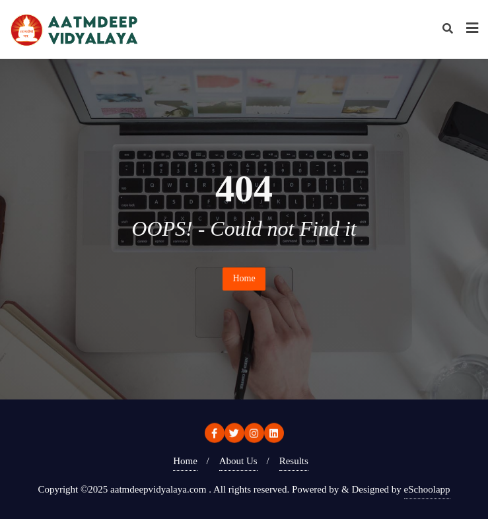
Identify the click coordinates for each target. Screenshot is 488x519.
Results (293, 461)
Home (243, 278)
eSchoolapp (427, 489)
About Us (238, 461)
